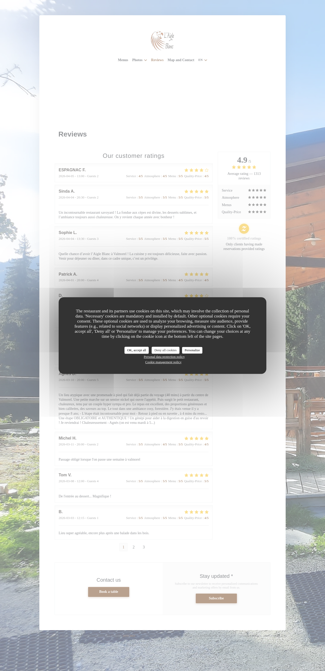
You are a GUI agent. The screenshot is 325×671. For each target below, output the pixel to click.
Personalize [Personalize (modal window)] (192, 350)
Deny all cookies (165, 350)
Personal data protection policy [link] (164, 357)
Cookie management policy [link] (163, 362)
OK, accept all (136, 350)
